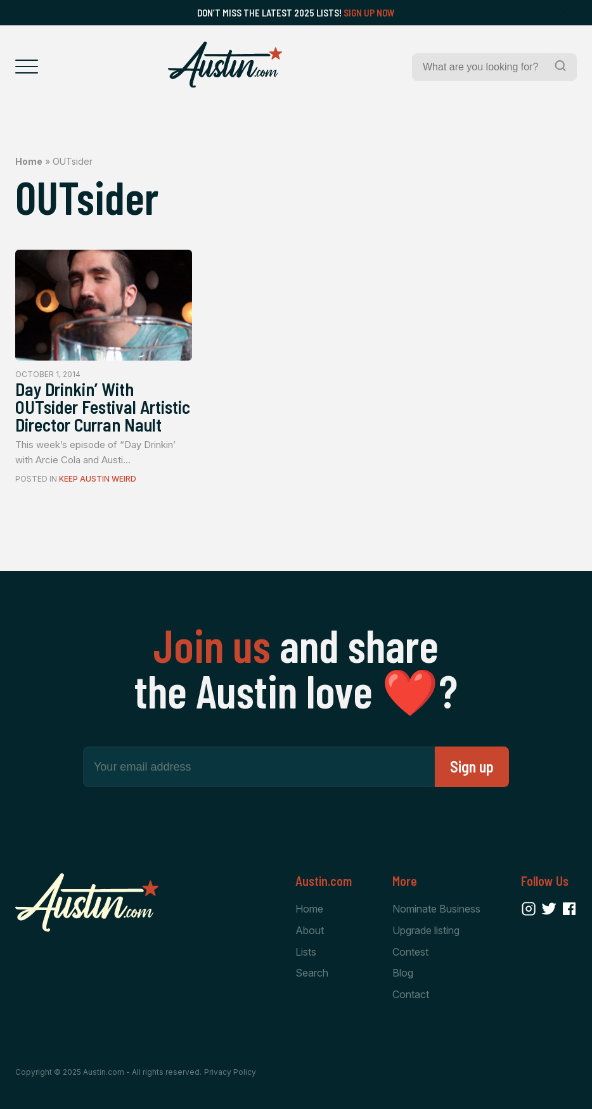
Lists (305, 952)
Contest (410, 952)
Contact (410, 994)
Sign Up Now (369, 12)
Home (28, 161)
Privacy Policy (230, 1072)
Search (311, 972)
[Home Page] (225, 64)
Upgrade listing (426, 930)
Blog (402, 972)
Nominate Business (436, 908)
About (309, 930)
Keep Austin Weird (97, 479)
